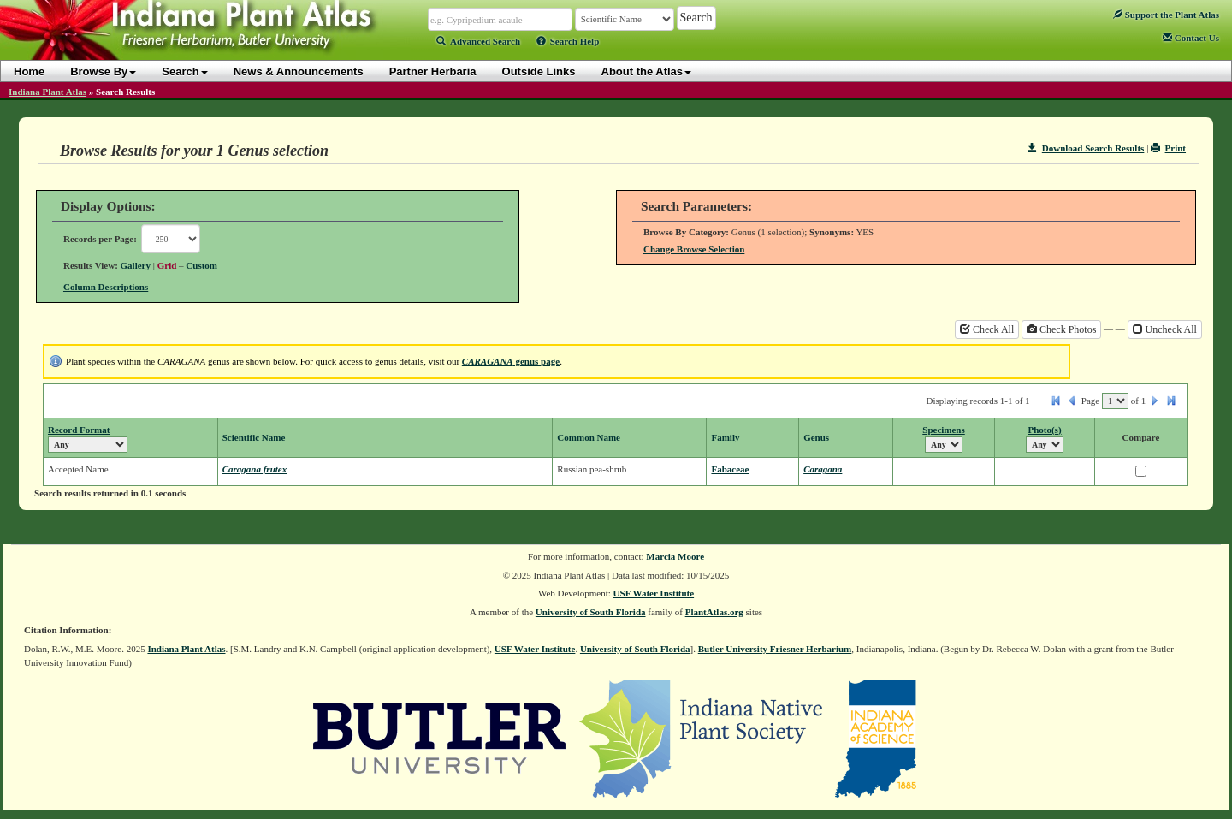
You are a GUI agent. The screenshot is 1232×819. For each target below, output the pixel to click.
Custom (201, 265)
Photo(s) (1044, 429)
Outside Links (539, 71)
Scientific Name (254, 437)
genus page (511, 361)
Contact (1191, 38)
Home (29, 71)
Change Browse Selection (693, 249)
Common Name (588, 437)
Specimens (943, 429)
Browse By (103, 71)
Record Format (79, 429)
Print (1168, 148)
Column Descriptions (105, 287)
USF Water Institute (654, 593)
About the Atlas (646, 71)
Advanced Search (478, 41)
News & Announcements (299, 71)
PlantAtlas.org (714, 612)
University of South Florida (591, 612)
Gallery (136, 265)
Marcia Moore (675, 556)
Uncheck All (1165, 329)
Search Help (568, 41)
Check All (987, 329)
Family (725, 437)
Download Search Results (1086, 148)
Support (1166, 14)
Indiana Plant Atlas (47, 91)
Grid (167, 265)
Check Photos (1061, 329)
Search (184, 71)
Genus (816, 437)
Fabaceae (730, 469)
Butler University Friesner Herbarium (775, 649)
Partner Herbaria (433, 71)
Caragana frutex (254, 469)
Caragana (822, 469)
